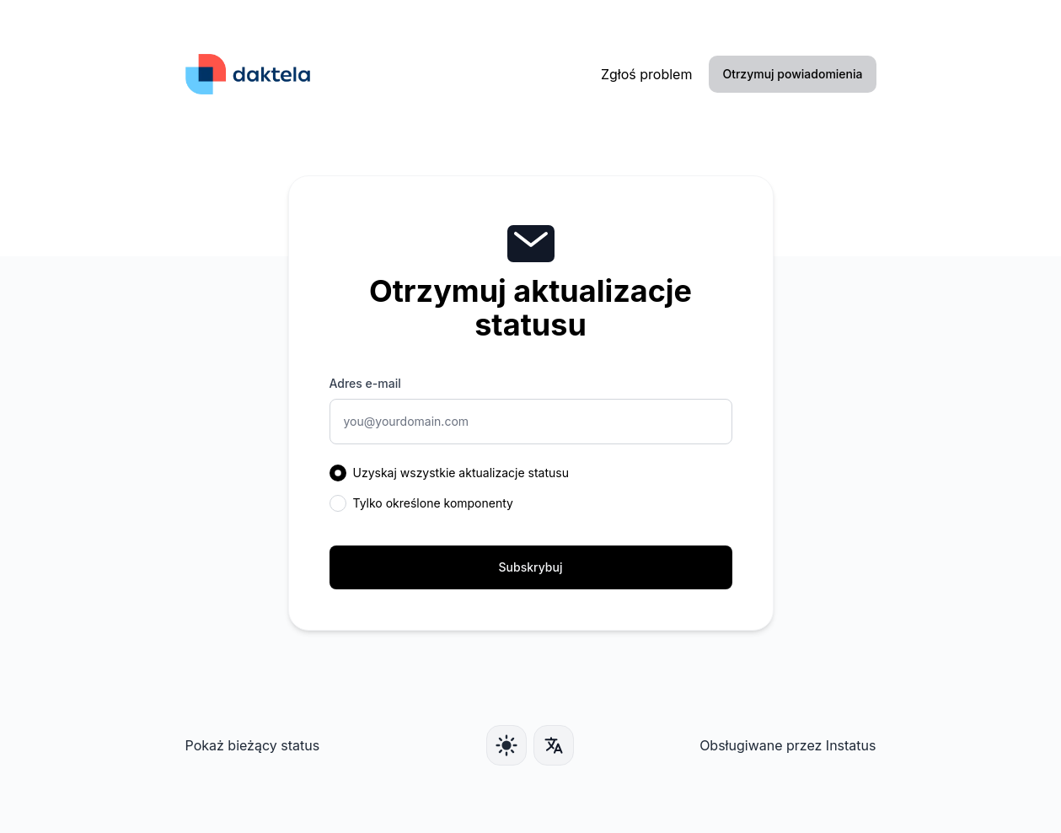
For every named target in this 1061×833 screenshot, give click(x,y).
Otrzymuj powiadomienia (792, 74)
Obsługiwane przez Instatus (787, 745)
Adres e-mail (365, 383)
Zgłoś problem (646, 74)
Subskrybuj (531, 567)
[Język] (553, 745)
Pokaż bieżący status (252, 745)
